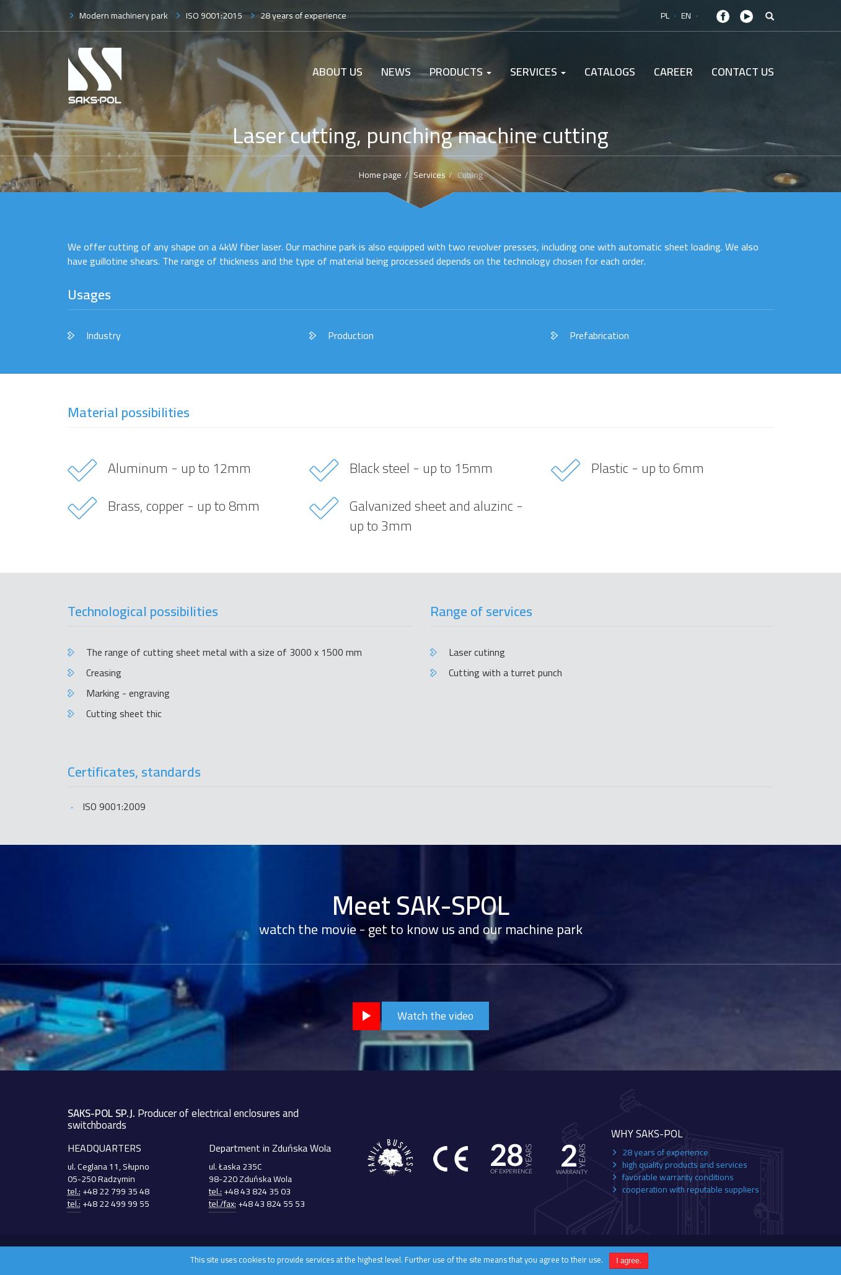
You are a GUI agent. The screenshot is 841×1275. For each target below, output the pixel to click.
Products (460, 71)
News (396, 71)
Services (538, 71)
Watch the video (435, 1015)
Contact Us (742, 71)
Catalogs (609, 71)
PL (665, 15)
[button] (769, 17)
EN (686, 15)
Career (673, 71)
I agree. (628, 1260)
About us (337, 71)
